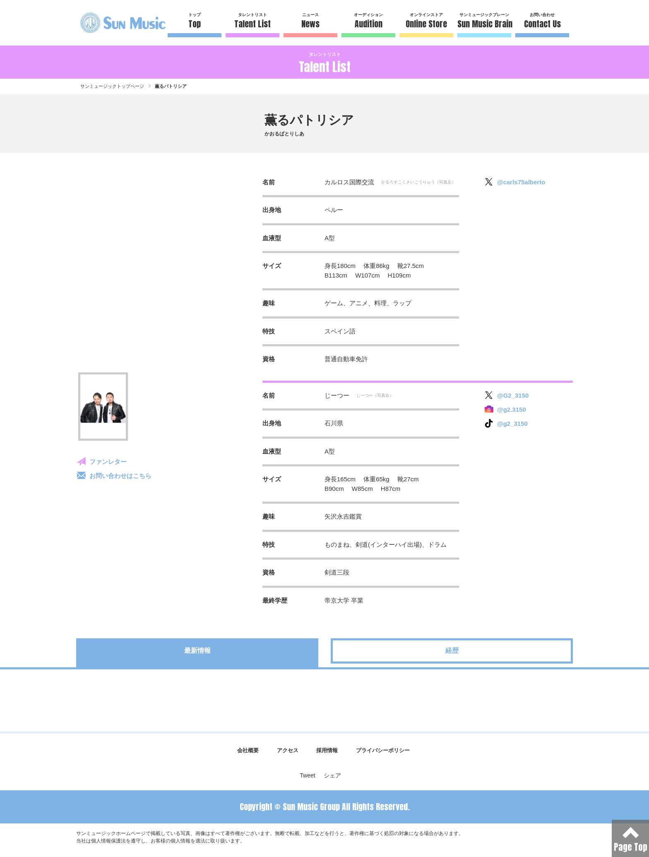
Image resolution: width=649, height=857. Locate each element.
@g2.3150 (511, 409)
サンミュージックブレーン (484, 21)
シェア (332, 775)
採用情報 (327, 750)
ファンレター (108, 461)
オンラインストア (426, 21)
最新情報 (197, 650)
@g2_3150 (512, 423)
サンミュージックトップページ (112, 86)
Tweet (307, 775)
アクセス (287, 750)
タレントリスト (252, 21)
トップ (194, 21)
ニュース (310, 21)
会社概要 (248, 750)
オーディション (368, 21)
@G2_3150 (513, 395)
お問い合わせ (542, 21)
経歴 (452, 650)
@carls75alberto (521, 182)
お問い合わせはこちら (120, 475)
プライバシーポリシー (383, 750)
